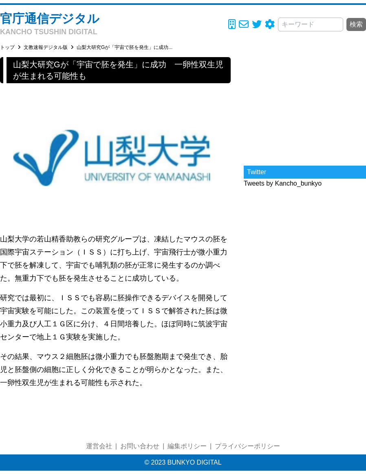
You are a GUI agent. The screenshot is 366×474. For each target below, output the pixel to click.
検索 (356, 24)
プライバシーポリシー (247, 446)
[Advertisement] (305, 108)
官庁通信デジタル (49, 18)
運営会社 (99, 446)
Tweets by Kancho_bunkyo (283, 183)
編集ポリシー (187, 446)
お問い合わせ (139, 446)
